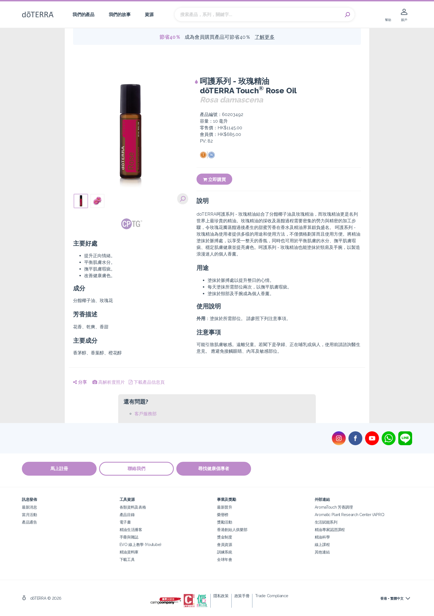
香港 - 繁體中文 (392, 598)
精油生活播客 (131, 529)
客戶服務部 (146, 413)
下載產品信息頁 (147, 382)
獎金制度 (224, 537)
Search (348, 14)
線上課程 (322, 544)
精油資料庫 (129, 552)
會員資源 (224, 544)
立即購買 (214, 179)
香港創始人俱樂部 (232, 529)
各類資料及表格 (133, 507)
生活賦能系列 (326, 522)
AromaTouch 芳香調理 (334, 507)
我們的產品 (83, 14)
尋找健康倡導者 (214, 468)
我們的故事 (119, 14)
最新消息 (29, 507)
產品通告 (29, 522)
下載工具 (127, 559)
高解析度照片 (108, 382)
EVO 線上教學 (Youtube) (140, 544)
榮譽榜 (222, 514)
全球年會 (224, 559)
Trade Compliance (271, 595)
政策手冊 (242, 595)
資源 (149, 14)
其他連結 (322, 552)
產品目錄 (127, 514)
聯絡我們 (137, 468)
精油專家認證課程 (330, 529)
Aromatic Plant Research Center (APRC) (350, 514)
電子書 (125, 522)
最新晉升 (224, 507)
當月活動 (29, 514)
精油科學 (322, 537)
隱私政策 (221, 595)
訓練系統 (224, 552)
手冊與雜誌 (129, 537)
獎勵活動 (224, 522)
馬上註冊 (59, 468)
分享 (80, 382)
